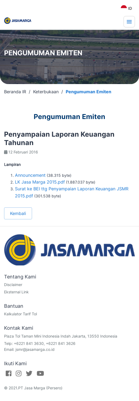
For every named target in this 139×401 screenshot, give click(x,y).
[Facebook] (8, 373)
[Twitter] (29, 373)
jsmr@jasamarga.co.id (35, 349)
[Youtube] (40, 373)
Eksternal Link (16, 292)
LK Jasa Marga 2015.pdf (40, 182)
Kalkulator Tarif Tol (20, 314)
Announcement (30, 175)
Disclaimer (13, 284)
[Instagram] (18, 373)
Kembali (18, 213)
